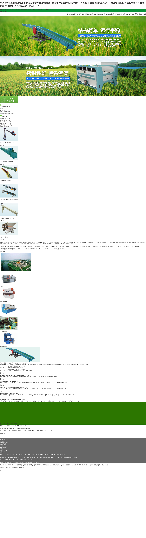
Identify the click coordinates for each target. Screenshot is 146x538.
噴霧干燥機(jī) (8, 465)
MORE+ (2, 145)
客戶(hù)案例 (118, 14)
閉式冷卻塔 (45, 465)
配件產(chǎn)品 (5, 116)
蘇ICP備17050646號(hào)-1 (13, 462)
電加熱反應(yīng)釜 (31, 465)
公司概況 (81, 14)
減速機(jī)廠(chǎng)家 (87, 465)
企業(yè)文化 (126, 14)
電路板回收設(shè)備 (76, 465)
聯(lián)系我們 (49, 9)
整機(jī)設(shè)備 (5, 106)
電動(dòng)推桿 (22, 465)
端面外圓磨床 (39, 465)
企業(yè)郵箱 (142, 14)
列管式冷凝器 (15, 465)
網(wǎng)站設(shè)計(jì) (26, 462)
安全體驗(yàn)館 (96, 465)
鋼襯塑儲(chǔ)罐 (104, 465)
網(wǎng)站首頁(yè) (37, 9)
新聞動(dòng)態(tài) (90, 14)
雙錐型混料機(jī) (67, 465)
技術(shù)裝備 (110, 14)
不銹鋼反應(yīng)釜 (58, 465)
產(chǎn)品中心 (100, 14)
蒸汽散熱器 (51, 465)
